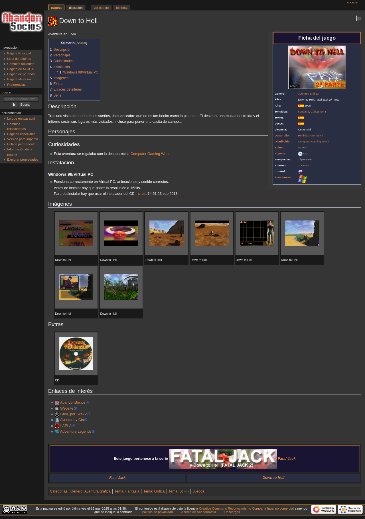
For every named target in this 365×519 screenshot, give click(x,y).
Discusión (76, 7)
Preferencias (16, 84)
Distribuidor (283, 141)
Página (56, 7)
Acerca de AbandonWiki (198, 512)
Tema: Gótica (154, 491)
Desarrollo (282, 135)
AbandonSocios (73, 402)
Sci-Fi (323, 111)
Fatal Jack (117, 478)
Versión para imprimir (22, 139)
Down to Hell (273, 478)
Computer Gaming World (313, 141)
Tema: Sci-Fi (179, 491)
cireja (142, 194)
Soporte (280, 153)
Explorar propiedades (22, 159)
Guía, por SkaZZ (73, 414)
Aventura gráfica (308, 93)
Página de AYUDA (20, 69)
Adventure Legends (76, 432)
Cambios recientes (20, 64)
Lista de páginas (19, 58)
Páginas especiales (21, 134)
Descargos (232, 512)
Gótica (315, 111)
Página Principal (19, 53)
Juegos (198, 491)
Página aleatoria (19, 79)
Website (66, 408)
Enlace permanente (21, 144)
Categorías (59, 491)
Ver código (101, 7)
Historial (121, 7)
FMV (306, 165)
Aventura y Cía (72, 420)
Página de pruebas (21, 74)
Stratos (302, 147)
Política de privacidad (157, 512)
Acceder (352, 2)
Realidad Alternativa (310, 135)
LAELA (66, 426)
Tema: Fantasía (126, 491)
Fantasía (303, 111)
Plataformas (283, 177)
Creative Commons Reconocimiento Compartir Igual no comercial (246, 508)
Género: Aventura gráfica (90, 491)
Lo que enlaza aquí (21, 118)
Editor (279, 147)
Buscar (7, 92)
